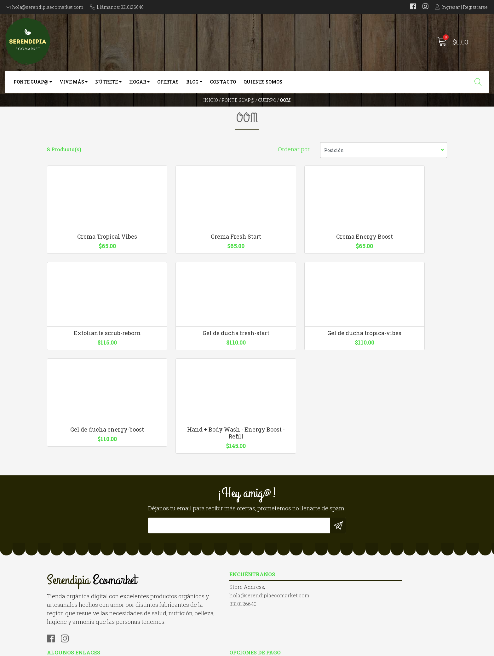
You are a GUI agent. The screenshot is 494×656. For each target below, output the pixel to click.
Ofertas (168, 84)
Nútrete (106, 84)
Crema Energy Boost (298, 266)
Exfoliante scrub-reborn (400, 266)
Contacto (223, 84)
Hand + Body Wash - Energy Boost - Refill (401, 380)
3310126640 (162, 563)
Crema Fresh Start (196, 266)
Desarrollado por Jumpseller (315, 650)
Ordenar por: (294, 170)
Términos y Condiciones (282, 563)
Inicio (210, 109)
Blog (192, 84)
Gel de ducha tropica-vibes (196, 376)
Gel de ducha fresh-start (93, 376)
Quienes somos (263, 84)
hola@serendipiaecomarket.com (47, 7)
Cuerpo (267, 109)
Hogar (137, 84)
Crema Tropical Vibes (93, 266)
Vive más (72, 84)
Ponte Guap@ (31, 84)
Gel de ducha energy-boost (298, 376)
